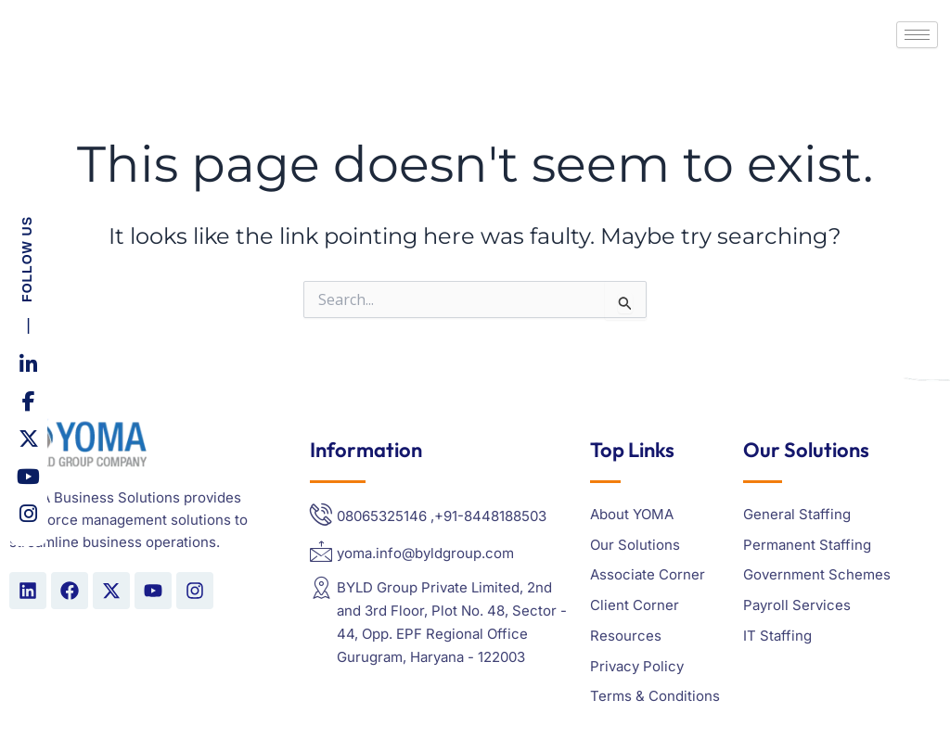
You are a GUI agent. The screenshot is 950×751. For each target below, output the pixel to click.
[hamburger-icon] (917, 34)
